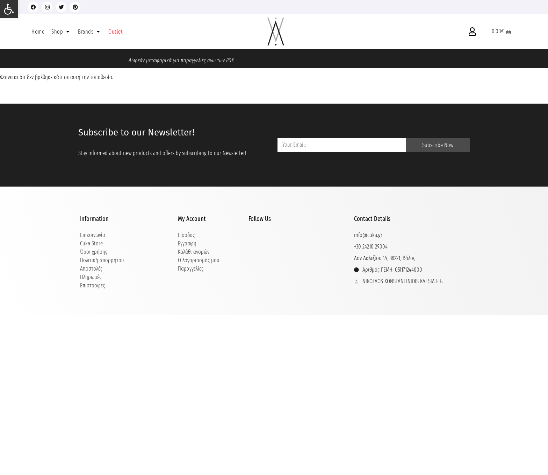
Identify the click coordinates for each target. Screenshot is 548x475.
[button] (61, 32)
